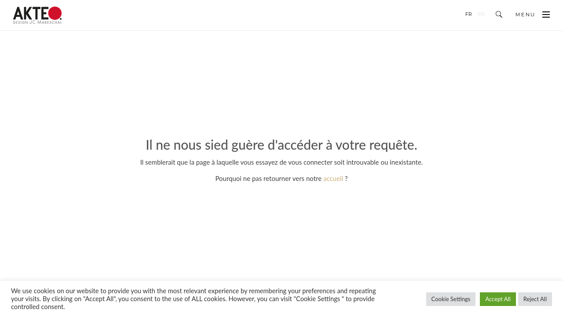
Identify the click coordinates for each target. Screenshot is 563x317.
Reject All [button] (535, 298)
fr (468, 14)
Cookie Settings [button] (451, 298)
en (481, 14)
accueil (333, 178)
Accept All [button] (497, 298)
